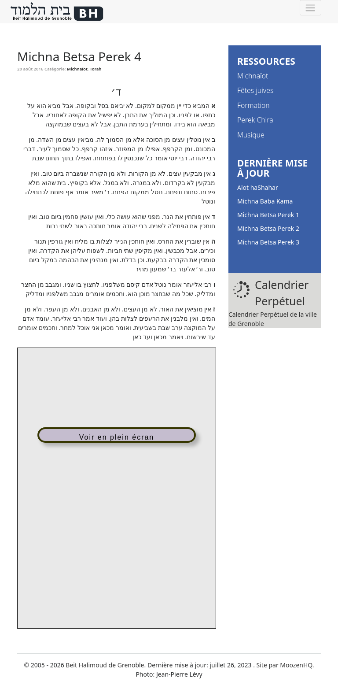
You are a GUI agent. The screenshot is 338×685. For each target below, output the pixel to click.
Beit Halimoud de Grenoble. (106, 665)
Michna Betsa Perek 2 (268, 228)
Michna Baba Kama (265, 201)
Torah (95, 69)
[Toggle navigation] (310, 7)
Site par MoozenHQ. (285, 665)
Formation (253, 105)
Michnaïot (77, 69)
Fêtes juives (255, 90)
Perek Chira (255, 120)
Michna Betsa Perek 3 (268, 242)
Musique (251, 135)
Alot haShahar (257, 187)
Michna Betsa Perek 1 (268, 215)
